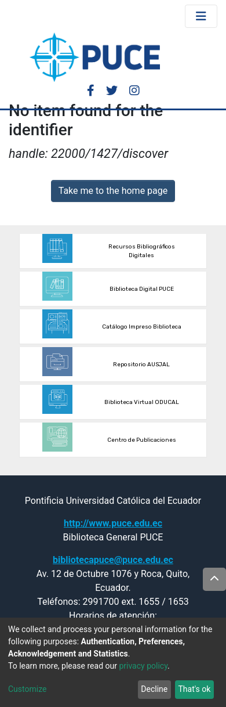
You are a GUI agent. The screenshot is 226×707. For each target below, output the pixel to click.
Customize (27, 689)
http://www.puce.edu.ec (113, 523)
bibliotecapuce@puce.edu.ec (113, 559)
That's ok (194, 689)
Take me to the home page (113, 190)
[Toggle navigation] (201, 16)
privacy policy (143, 665)
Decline (154, 689)
